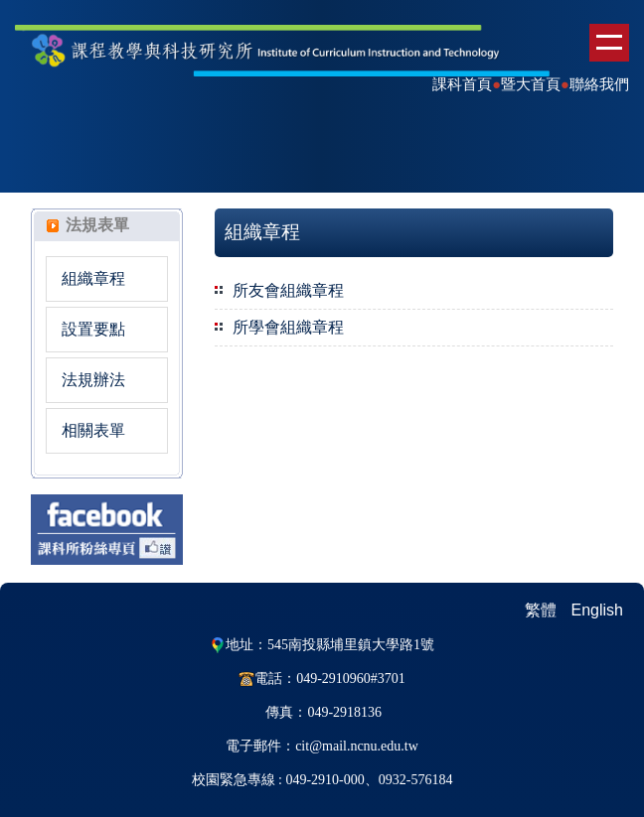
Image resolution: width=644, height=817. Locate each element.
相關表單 (93, 430)
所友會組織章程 (288, 290)
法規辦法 (93, 379)
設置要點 (93, 329)
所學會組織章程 (288, 327)
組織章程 (93, 278)
